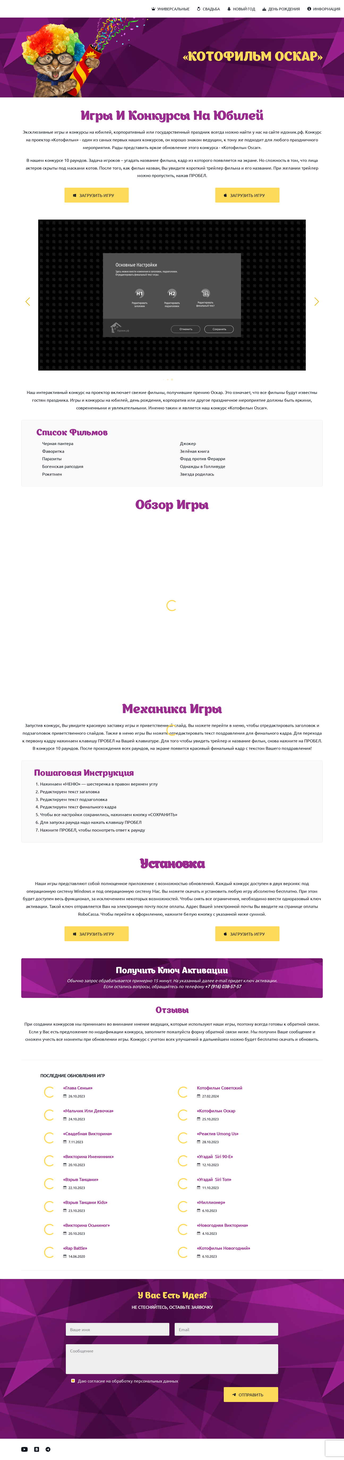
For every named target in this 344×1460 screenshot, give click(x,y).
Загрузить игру (93, 195)
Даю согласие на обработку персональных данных (128, 1381)
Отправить (247, 1394)
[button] (163, 379)
